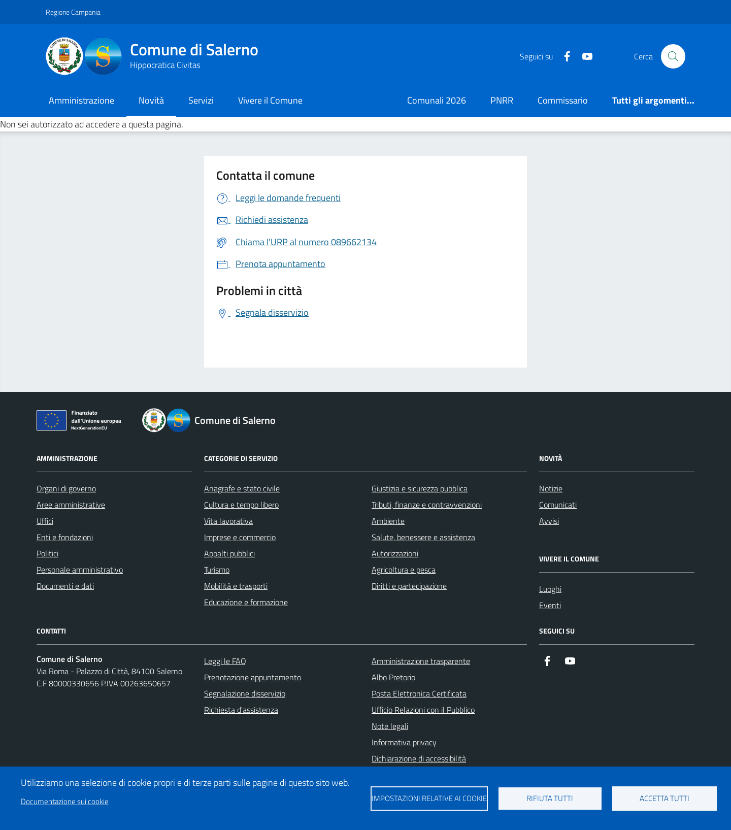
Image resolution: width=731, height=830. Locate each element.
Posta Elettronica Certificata (419, 693)
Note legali (390, 726)
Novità (151, 100)
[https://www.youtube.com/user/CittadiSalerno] (583, 56)
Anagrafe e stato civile (242, 488)
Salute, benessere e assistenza (423, 537)
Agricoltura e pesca (404, 569)
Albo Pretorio (393, 677)
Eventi (550, 605)
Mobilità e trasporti (236, 586)
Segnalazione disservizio (244, 693)
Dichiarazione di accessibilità (419, 758)
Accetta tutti (664, 798)
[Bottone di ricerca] (673, 56)
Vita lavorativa (228, 521)
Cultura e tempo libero (241, 505)
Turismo (216, 569)
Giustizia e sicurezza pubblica (420, 488)
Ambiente (388, 521)
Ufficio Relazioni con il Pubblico (423, 710)
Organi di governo (66, 488)
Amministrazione (81, 100)
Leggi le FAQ (225, 661)
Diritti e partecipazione (409, 586)
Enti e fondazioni (65, 537)
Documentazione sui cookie (65, 801)
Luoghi (550, 589)
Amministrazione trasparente (421, 661)
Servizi (201, 100)
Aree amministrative (71, 505)
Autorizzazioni (395, 553)
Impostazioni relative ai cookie (429, 798)
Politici (47, 553)
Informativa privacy (404, 742)
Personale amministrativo (80, 569)
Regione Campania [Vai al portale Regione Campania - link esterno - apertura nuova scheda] (73, 12)
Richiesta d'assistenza (241, 710)
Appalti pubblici (229, 553)
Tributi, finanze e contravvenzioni (427, 505)
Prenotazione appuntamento (252, 677)
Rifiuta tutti (549, 798)
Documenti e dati (65, 586)
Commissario (563, 100)
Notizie (550, 488)
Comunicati (558, 505)
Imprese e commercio (240, 537)
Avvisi (549, 521)
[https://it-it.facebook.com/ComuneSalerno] (563, 56)
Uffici (45, 521)
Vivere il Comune (270, 100)
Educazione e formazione (246, 602)
